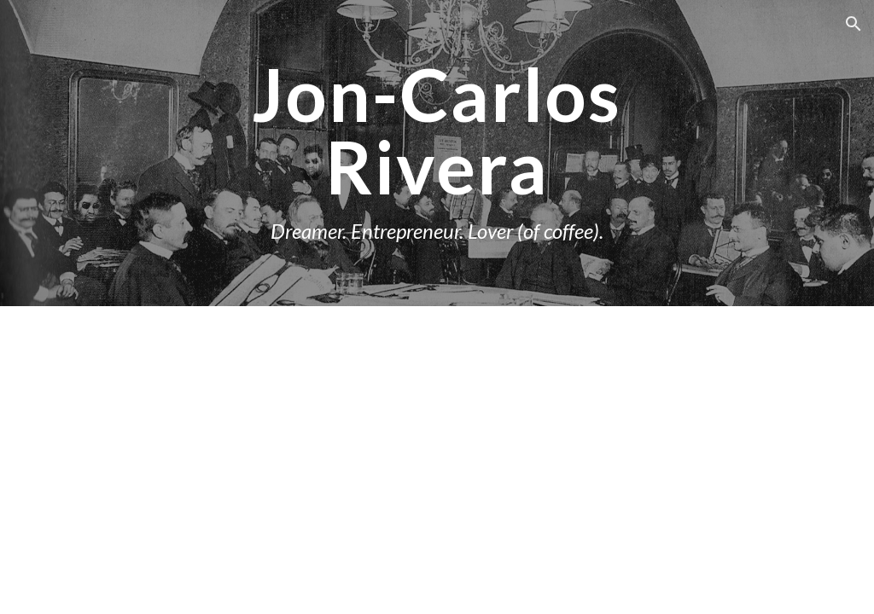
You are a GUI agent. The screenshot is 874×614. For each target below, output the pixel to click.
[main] (436, 153)
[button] (853, 23)
